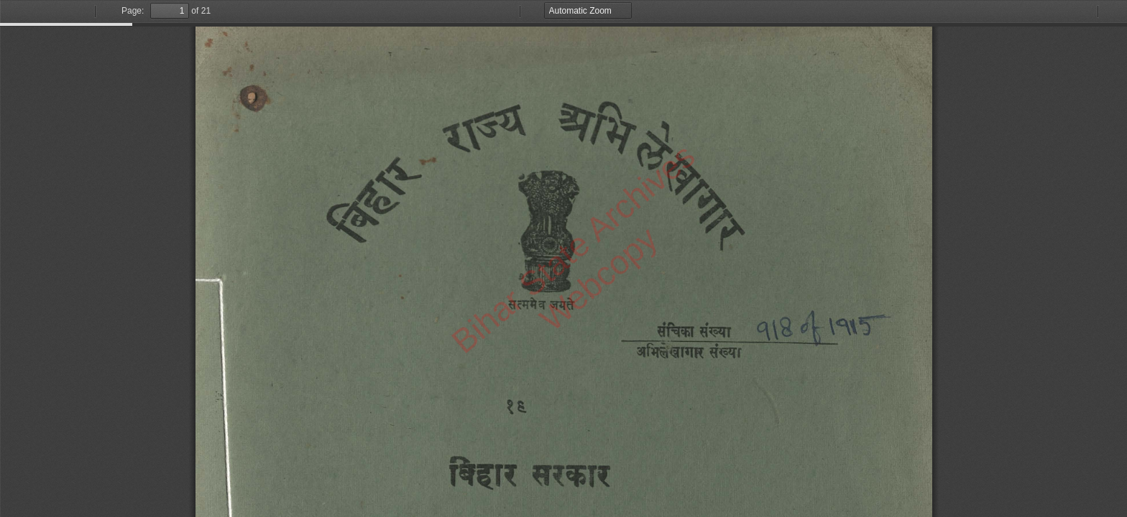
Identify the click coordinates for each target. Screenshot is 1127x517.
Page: (132, 11)
